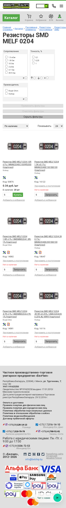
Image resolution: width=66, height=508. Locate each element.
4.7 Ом (9, 70)
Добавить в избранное (14, 200)
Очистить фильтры (33, 111)
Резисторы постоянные (45, 28)
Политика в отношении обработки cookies (26, 413)
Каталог (11, 18)
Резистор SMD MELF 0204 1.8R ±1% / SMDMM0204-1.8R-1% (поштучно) (17, 239)
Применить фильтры (33, 105)
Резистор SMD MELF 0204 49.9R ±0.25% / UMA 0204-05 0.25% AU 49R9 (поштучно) (48, 314)
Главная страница (7, 28)
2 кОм (9, 67)
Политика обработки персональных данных (27, 410)
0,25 (35, 60)
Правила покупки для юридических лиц (25, 408)
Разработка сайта (54, 456)
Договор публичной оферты (18, 418)
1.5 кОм (10, 57)
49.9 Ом (10, 73)
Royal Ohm (11, 91)
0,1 (35, 57)
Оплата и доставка (13, 402)
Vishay (9, 94)
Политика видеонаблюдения (19, 416)
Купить (18, 194)
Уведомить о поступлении (47, 186)
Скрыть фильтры (33, 116)
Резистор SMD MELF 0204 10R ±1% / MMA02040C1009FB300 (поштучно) (17, 165)
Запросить (51, 194)
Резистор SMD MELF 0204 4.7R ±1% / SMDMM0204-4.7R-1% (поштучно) (17, 314)
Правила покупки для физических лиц (24, 405)
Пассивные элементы (31, 28)
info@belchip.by (34, 459)
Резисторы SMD (60, 28)
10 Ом (9, 63)
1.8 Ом (9, 60)
